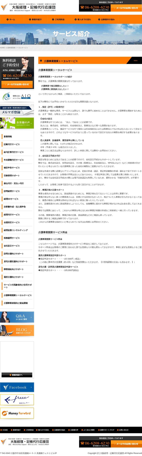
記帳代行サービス (12, 144)
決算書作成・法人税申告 (15, 207)
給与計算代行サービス (14, 152)
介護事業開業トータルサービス (18, 295)
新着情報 (8, 136)
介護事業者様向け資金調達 (16, 303)
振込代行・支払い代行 (14, 183)
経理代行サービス (12, 214)
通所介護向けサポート (14, 277)
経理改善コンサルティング (16, 230)
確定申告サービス (12, 168)
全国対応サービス (12, 222)
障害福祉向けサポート (14, 269)
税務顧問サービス (12, 238)
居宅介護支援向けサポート (16, 261)
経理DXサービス (11, 199)
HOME (2, 48)
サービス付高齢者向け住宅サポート (18, 286)
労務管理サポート (12, 175)
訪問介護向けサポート (14, 254)
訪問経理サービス (12, 191)
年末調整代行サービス (14, 160)
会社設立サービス (12, 246)
